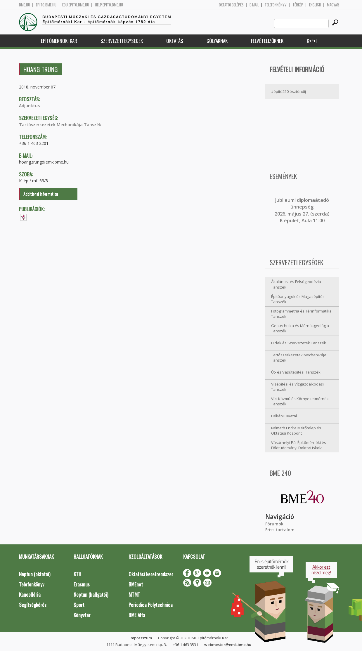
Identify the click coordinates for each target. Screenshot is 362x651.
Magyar (333, 5)
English (315, 5)
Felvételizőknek (267, 40)
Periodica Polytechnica (151, 604)
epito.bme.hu (46, 5)
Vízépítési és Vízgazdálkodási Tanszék (297, 386)
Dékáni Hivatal (284, 416)
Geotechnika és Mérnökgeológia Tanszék (300, 328)
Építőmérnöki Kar (59, 40)
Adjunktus (29, 105)
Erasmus (82, 584)
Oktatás (174, 40)
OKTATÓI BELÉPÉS (231, 5)
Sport (79, 604)
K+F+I (312, 40)
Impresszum (140, 637)
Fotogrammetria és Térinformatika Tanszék (301, 313)
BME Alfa (137, 615)
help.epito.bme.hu (109, 5)
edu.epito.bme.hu (75, 5)
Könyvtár (82, 615)
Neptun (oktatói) (34, 574)
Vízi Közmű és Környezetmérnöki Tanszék (300, 401)
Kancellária (30, 594)
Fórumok (274, 524)
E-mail (254, 5)
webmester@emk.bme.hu (227, 644)
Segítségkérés (32, 604)
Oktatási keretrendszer (151, 574)
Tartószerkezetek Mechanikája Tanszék (60, 124)
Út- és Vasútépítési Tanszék (296, 372)
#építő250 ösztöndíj (288, 91)
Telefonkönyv (276, 5)
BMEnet (136, 584)
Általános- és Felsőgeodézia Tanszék (296, 284)
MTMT (134, 594)
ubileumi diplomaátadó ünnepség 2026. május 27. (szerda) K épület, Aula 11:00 (302, 210)
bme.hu (24, 5)
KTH (77, 574)
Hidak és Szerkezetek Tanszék (298, 343)
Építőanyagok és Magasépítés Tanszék (298, 299)
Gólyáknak (217, 40)
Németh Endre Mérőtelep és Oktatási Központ (296, 430)
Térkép (297, 5)
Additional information (40, 194)
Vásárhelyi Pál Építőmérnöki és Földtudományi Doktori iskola (298, 445)
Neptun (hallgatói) (91, 594)
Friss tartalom (280, 529)
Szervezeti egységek (122, 40)
